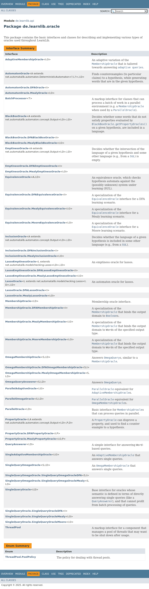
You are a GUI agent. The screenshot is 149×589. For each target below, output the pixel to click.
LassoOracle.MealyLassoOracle (26, 295)
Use (53, 4)
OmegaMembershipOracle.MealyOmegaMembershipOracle (45, 373)
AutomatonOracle (17, 73)
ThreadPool (13, 527)
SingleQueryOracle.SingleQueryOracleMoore (35, 521)
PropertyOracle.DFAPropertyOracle (29, 433)
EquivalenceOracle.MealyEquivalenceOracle (35, 208)
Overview (7, 4)
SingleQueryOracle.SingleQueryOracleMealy (35, 516)
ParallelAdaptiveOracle (21, 388)
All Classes (8, 10)
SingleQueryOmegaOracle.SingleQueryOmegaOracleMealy (45, 480)
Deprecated (73, 4)
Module (20, 4)
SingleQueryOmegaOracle (22, 465)
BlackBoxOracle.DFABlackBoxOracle (29, 137)
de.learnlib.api (24, 20)
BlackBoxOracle (16, 116)
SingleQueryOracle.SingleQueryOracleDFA (34, 510)
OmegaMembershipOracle (23, 357)
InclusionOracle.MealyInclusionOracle (31, 256)
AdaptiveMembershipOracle (24, 59)
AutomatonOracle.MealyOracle (26, 93)
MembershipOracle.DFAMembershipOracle (34, 307)
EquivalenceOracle (17, 177)
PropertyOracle (15, 419)
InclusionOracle (15, 236)
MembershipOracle (18, 301)
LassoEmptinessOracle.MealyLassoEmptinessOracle (40, 275)
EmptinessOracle (16, 148)
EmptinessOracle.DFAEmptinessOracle (31, 166)
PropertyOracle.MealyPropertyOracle (30, 438)
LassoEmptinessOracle (20, 261)
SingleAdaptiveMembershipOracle (28, 454)
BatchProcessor (16, 98)
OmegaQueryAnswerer (20, 381)
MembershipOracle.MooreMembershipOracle (35, 339)
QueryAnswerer (16, 444)
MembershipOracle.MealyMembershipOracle (35, 321)
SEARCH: (105, 11)
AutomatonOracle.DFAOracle (24, 87)
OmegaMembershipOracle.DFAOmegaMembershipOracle (43, 367)
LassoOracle (13, 281)
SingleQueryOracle (18, 489)
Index (86, 4)
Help (95, 4)
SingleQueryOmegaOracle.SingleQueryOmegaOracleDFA (43, 475)
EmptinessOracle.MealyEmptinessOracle (32, 171)
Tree (61, 4)
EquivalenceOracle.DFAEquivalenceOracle (33, 194)
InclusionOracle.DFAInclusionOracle (29, 250)
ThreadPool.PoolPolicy (20, 556)
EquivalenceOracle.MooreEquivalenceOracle (35, 222)
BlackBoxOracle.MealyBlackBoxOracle (31, 142)
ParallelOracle (14, 409)
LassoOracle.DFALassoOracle (25, 290)
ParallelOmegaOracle (19, 398)
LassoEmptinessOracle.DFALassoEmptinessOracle (39, 270)
